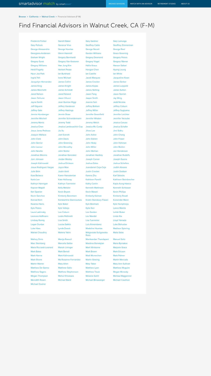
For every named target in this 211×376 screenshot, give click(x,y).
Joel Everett (64, 134)
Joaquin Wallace (38, 134)
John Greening (65, 143)
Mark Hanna (36, 255)
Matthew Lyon (92, 267)
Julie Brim (35, 171)
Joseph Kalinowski (39, 163)
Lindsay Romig (38, 220)
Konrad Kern (36, 200)
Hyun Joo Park (37, 73)
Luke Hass (35, 228)
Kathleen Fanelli (93, 179)
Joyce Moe (63, 167)
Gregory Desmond (94, 57)
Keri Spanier (36, 191)
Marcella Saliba (65, 243)
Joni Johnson (37, 159)
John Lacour (36, 147)
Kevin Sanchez (38, 196)
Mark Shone (36, 259)
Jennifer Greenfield (95, 114)
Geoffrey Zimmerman (123, 45)
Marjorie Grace (120, 247)
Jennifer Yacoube (121, 118)
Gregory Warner (120, 61)
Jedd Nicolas (119, 102)
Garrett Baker (64, 41)
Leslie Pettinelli (65, 216)
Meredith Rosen (38, 280)
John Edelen (92, 139)
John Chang (119, 134)
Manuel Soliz (119, 239)
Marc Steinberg (38, 243)
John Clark (36, 139)
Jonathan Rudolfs (121, 155)
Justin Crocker (92, 171)
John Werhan (92, 151)
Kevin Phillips (119, 191)
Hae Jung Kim (64, 65)
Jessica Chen (37, 126)
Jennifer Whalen (93, 118)
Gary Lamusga (119, 41)
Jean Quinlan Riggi (67, 102)
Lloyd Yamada (119, 220)
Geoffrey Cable (93, 45)
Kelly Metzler (64, 187)
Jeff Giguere (36, 106)
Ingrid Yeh (35, 77)
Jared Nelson (37, 94)
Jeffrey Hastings (65, 110)
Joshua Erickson (65, 163)
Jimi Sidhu (118, 130)
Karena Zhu (91, 175)
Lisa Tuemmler (92, 220)
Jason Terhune (38, 98)
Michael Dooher (38, 284)
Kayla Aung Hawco (122, 183)
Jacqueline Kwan (121, 77)
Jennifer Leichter (121, 114)
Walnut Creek (48, 16)
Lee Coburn (63, 212)
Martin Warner (37, 263)
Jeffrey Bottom (93, 106)
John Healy (91, 143)
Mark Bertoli (64, 251)
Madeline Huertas (94, 228)
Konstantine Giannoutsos (70, 200)
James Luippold (120, 86)
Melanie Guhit (92, 276)
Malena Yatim (64, 232)
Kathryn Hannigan (39, 183)
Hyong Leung (119, 69)
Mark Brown (91, 251)
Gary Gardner (92, 41)
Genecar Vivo (64, 45)
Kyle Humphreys (121, 204)
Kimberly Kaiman (94, 196)
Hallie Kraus (91, 65)
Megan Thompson (39, 276)
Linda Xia (117, 216)
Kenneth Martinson (95, 187)
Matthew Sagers (38, 272)
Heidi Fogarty (37, 69)
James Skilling (92, 90)
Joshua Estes (92, 163)
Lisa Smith (63, 220)
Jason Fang (91, 94)
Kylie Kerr (90, 208)
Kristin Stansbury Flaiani (97, 200)
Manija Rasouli (65, 239)
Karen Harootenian (67, 175)
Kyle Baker (63, 204)
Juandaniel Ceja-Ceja (96, 167)
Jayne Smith (36, 102)
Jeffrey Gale (36, 110)
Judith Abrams (120, 167)
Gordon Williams (93, 53)
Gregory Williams (39, 65)
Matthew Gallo (65, 267)
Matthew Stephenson (68, 272)
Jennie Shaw (64, 114)
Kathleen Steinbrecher (123, 179)
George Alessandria (40, 49)
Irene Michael (64, 77)
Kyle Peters (36, 208)
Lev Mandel (91, 216)
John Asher (91, 134)
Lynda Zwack (64, 228)
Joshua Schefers (121, 163)
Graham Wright (38, 57)
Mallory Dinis (37, 239)
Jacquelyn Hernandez (41, 81)
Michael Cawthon (121, 280)
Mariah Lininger (65, 247)
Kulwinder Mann (121, 200)
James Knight (64, 86)
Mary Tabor (91, 263)
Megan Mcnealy (120, 272)
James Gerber (119, 81)
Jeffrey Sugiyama (121, 110)
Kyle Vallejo (63, 208)
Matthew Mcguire (121, 267)
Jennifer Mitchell (39, 118)
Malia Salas (118, 232)
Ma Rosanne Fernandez (69, 259)
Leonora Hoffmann (39, 216)
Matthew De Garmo (40, 267)
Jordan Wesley (65, 159)
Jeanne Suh (91, 102)
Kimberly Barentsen (67, 196)
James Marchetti (38, 90)
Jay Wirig (117, 98)
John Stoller (64, 151)
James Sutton (119, 90)
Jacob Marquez (93, 77)
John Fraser (118, 139)
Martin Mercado (120, 259)
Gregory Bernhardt (67, 57)
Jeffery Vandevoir (66, 106)
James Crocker (93, 81)
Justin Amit (63, 171)
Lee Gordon (91, 212)
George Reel (119, 49)
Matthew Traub (93, 272)
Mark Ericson (119, 251)
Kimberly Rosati (120, 196)
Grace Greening (120, 53)
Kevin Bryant (64, 191)
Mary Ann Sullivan (121, 263)
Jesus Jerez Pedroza (40, 130)
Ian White (117, 73)
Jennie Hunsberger (40, 114)
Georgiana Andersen (40, 53)
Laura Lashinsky (38, 212)
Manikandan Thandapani (97, 239)
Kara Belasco (37, 175)
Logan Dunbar (37, 224)
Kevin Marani (92, 191)
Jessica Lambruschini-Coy (70, 126)
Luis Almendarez (94, 224)
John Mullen (119, 147)
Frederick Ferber (38, 41)
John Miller (91, 147)
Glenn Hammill (65, 53)
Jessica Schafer (120, 126)
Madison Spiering (121, 228)
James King (36, 86)
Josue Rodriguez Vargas (42, 167)
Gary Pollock (37, 45)
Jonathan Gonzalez (67, 155)
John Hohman (119, 143)
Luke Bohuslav (120, 224)
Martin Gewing (92, 259)
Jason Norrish (119, 94)
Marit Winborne (93, 247)
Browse (22, 16)
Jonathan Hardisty (94, 155)
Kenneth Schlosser (122, 187)
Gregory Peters (120, 57)
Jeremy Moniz (37, 122)
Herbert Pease (65, 69)
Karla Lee (35, 179)
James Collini (64, 81)
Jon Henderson (120, 151)
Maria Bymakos (120, 243)
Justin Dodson (120, 171)
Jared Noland (64, 94)
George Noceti (92, 49)
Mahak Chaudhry (39, 232)
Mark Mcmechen (93, 255)
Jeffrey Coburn (120, 106)
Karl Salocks (119, 175)
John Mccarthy (65, 147)
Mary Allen (63, 263)
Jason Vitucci (64, 98)
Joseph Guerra (120, 159)
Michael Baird (64, 280)
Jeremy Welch (92, 122)
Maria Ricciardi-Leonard (42, 247)
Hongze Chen (92, 69)
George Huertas (65, 49)
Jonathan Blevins (39, 155)
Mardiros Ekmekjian (95, 243)
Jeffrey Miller (92, 110)
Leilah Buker (119, 212)
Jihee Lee (90, 130)
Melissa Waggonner (122, 276)
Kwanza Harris (37, 204)
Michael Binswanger (95, 280)
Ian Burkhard (64, 73)
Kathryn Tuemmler (66, 183)
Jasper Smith (92, 98)
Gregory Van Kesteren (68, 61)
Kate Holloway (65, 179)
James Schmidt (65, 90)
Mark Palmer (119, 255)
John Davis (63, 139)
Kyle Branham (92, 204)
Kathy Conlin (92, 183)
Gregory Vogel (92, 61)
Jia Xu (61, 130)
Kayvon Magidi (38, 187)
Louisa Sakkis (64, 224)
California (33, 16)
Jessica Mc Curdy (94, 126)
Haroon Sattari (120, 65)
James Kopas (92, 86)
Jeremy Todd (64, 122)
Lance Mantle (119, 208)
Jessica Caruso (120, 122)
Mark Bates (36, 251)
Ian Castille (91, 73)
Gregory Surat (37, 61)
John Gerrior (37, 143)
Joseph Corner (93, 159)
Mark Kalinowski (65, 255)
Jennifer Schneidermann (69, 118)
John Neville (37, 151)
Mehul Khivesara (66, 276)
